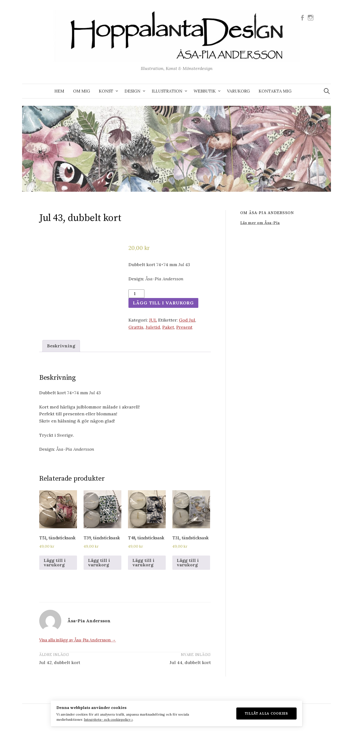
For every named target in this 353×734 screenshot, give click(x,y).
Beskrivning (61, 346)
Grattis (135, 327)
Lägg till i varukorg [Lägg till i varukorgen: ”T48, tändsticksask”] (143, 562)
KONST (106, 91)
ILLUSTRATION (167, 91)
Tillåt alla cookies (268, 713)
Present (184, 327)
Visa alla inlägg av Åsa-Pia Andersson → (77, 640)
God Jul (187, 320)
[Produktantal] (136, 293)
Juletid (153, 327)
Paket (168, 327)
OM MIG (81, 91)
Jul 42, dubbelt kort (59, 662)
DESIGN (132, 91)
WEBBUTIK (205, 91)
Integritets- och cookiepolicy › (105, 719)
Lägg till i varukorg (163, 303)
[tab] (61, 346)
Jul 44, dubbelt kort (190, 662)
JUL (153, 320)
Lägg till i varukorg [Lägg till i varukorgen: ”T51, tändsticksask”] (55, 562)
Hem (59, 91)
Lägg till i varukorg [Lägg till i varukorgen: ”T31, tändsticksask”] (188, 562)
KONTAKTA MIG (275, 91)
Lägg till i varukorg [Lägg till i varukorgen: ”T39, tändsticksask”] (99, 562)
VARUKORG (238, 91)
